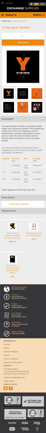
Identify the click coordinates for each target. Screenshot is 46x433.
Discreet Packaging (11, 352)
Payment (7, 344)
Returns (7, 355)
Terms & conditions (11, 359)
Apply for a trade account (13, 362)
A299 (12, 276)
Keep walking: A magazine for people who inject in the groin (12, 235)
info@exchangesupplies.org (14, 377)
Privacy (6, 348)
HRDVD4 (12, 242)
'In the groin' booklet (19, 204)
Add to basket (23, 43)
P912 (34, 239)
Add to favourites (19, 21)
